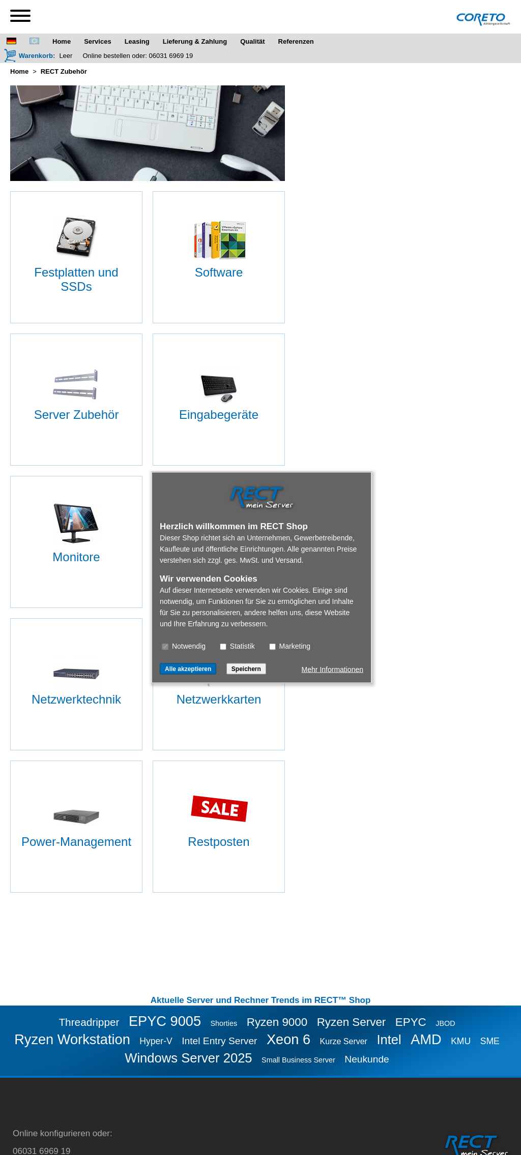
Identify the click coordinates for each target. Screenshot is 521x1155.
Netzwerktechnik (76, 699)
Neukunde (366, 1059)
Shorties (223, 1023)
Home (61, 41)
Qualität (252, 41)
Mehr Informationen (332, 669)
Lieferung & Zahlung (195, 41)
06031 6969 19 (171, 55)
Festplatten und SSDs (76, 279)
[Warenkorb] (29, 55)
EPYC (410, 1022)
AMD (426, 1039)
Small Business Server (298, 1060)
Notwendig (184, 646)
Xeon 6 (288, 1039)
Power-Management (76, 841)
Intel (389, 1039)
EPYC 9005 (165, 1021)
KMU (461, 1041)
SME (490, 1041)
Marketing (289, 646)
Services (97, 41)
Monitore (76, 557)
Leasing (137, 41)
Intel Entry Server (219, 1041)
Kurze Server (343, 1041)
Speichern (246, 669)
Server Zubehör (76, 414)
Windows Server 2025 (188, 1058)
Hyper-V (155, 1041)
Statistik (237, 646)
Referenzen (296, 41)
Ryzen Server (351, 1022)
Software (219, 272)
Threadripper (89, 1022)
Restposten (218, 841)
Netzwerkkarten (219, 699)
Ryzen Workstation (72, 1039)
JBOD (445, 1023)
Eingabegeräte (218, 414)
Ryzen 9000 (277, 1022)
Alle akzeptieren (188, 669)
